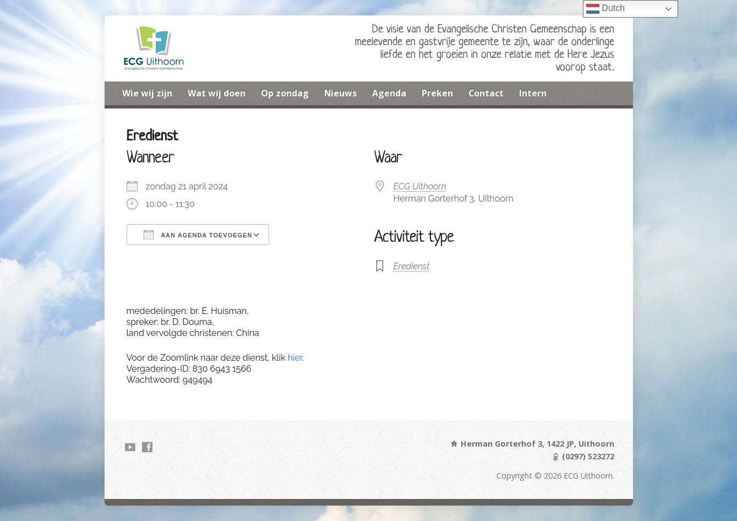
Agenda (389, 93)
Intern (533, 93)
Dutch (605, 8)
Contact (486, 93)
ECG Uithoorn (420, 186)
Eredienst (412, 266)
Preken (437, 93)
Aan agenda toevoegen (198, 235)
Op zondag (285, 93)
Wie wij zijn (147, 93)
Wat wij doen (216, 93)
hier (295, 357)
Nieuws (340, 93)
